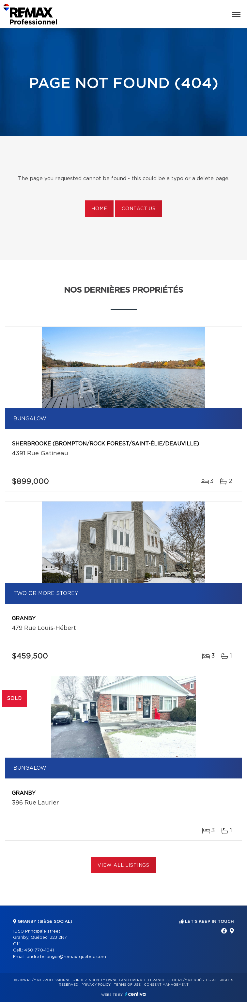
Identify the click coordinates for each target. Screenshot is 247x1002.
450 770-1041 (39, 950)
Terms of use (127, 984)
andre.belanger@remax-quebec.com (66, 957)
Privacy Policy (96, 984)
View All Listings (123, 865)
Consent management (166, 984)
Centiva (135, 994)
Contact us (138, 209)
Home (99, 209)
